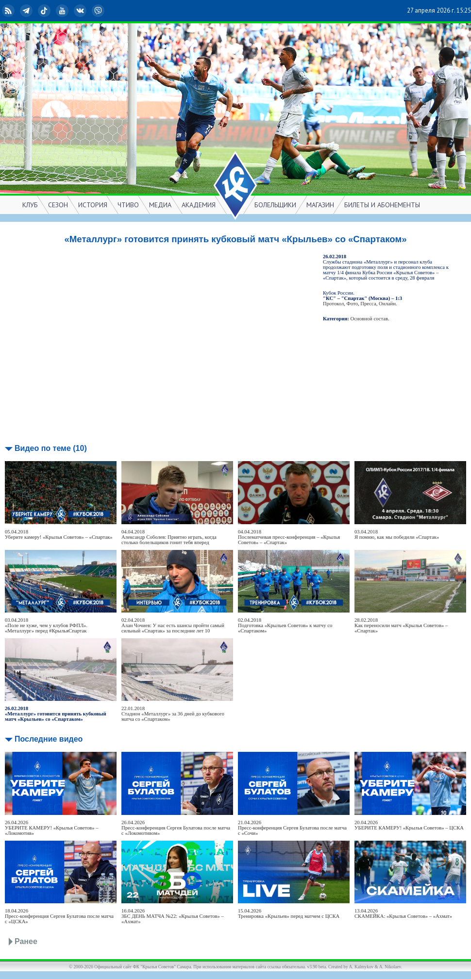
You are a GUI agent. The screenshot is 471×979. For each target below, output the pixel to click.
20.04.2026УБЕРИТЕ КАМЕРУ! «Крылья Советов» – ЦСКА (409, 825)
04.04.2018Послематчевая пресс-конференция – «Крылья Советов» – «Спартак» (289, 537)
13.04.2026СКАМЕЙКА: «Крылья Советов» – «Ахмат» (403, 913)
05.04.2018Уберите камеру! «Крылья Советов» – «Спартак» (59, 534)
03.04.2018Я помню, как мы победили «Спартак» (396, 534)
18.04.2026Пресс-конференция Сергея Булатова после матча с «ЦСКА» (59, 916)
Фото (352, 303)
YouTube (63, 10)
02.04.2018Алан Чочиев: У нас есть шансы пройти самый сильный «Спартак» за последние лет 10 (172, 625)
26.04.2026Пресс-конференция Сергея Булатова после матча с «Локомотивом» (175, 828)
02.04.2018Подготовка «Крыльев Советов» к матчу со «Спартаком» (285, 625)
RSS (9, 10)
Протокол (333, 303)
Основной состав (369, 318)
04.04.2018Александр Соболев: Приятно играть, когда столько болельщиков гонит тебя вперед (169, 537)
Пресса (368, 303)
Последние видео (49, 739)
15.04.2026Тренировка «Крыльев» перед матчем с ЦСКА (288, 913)
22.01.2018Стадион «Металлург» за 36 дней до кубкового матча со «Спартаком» (172, 714)
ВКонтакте (81, 10)
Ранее (26, 941)
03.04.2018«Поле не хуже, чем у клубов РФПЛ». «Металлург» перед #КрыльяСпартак (46, 625)
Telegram (27, 10)
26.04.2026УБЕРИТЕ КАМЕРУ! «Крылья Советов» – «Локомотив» (52, 828)
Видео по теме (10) (51, 448)
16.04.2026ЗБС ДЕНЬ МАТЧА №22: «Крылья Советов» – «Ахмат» (172, 916)
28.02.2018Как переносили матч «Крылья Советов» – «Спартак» (401, 625)
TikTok (45, 10)
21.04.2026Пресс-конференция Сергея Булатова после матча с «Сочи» (292, 828)
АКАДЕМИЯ (199, 204)
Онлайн (387, 303)
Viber (99, 10)
